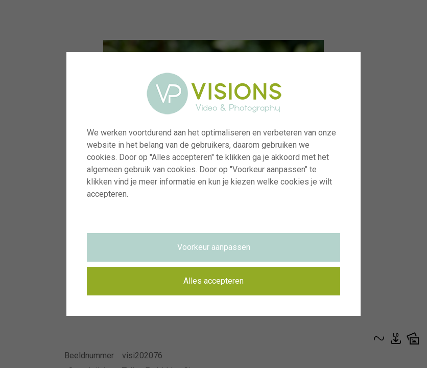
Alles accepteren (213, 281)
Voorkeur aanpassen (213, 247)
